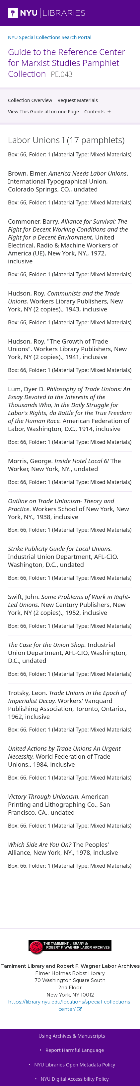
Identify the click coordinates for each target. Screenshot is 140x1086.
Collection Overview (30, 100)
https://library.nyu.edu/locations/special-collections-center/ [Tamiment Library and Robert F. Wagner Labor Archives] (70, 1005)
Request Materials (77, 100)
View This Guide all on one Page (43, 111)
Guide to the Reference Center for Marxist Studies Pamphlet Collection (66, 63)
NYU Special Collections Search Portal (49, 37)
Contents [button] (99, 111)
